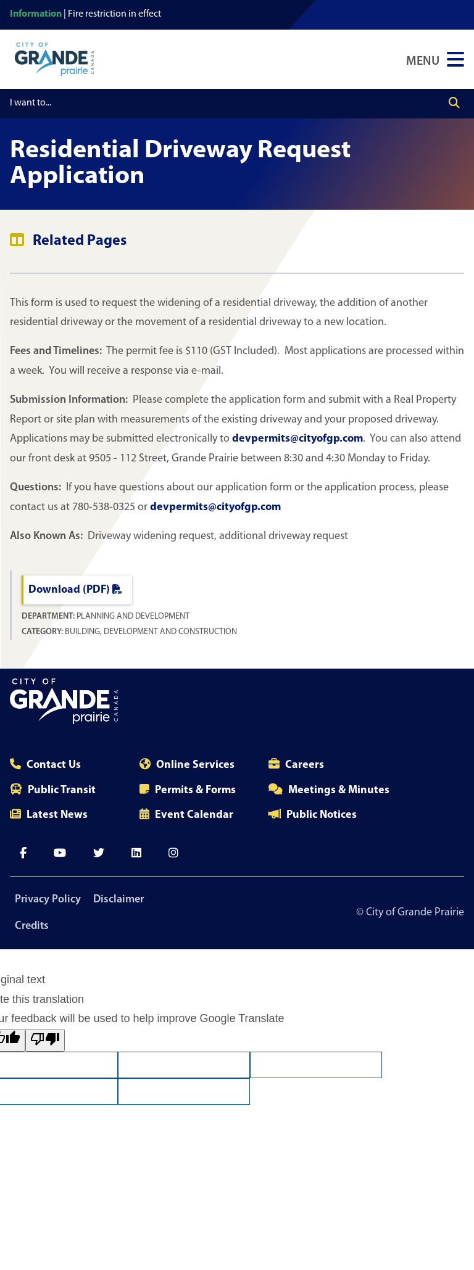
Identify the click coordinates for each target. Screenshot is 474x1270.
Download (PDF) (75, 590)
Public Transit (62, 790)
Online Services (195, 765)
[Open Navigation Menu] (435, 59)
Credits (32, 926)
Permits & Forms (195, 790)
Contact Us (54, 765)
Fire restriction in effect (114, 14)
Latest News (57, 815)
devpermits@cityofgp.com (297, 439)
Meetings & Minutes (338, 790)
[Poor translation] (45, 1040)
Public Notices (321, 815)
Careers (304, 765)
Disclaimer (118, 899)
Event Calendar (194, 815)
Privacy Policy (48, 899)
